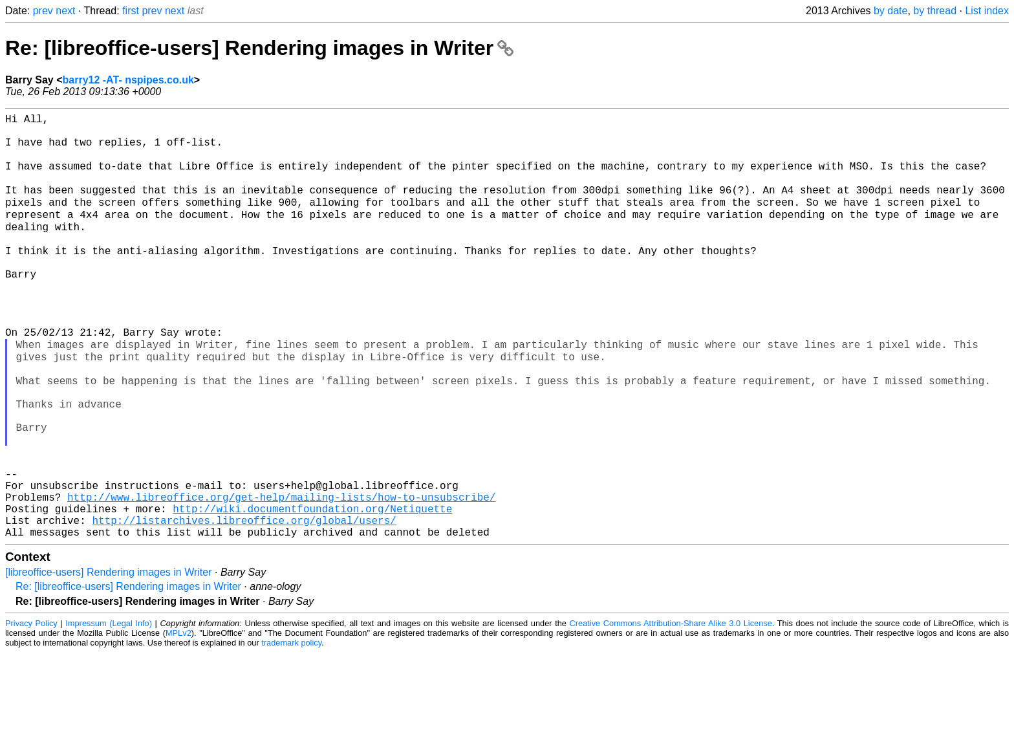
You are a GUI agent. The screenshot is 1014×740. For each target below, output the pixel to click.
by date (890, 10)
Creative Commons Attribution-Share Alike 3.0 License (671, 710)
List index (987, 10)
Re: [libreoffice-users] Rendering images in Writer (259, 48)
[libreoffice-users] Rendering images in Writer (108, 659)
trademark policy (291, 730)
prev (43, 10)
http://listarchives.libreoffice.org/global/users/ (244, 605)
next (65, 10)
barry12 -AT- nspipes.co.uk (128, 79)
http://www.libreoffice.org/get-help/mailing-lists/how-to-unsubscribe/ (281, 576)
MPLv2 (178, 720)
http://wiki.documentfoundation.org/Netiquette (312, 590)
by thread (934, 10)
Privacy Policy (31, 710)
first (130, 10)
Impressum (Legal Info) (108, 710)
